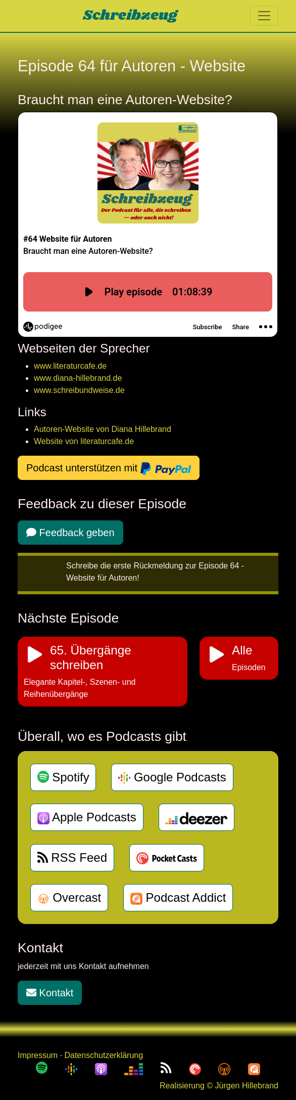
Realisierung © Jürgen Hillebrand (219, 1085)
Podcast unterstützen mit (108, 468)
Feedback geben (70, 532)
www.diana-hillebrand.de (78, 378)
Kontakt (49, 992)
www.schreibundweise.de (79, 390)
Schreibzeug (130, 15)
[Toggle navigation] (264, 16)
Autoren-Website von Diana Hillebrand (102, 429)
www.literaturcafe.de (70, 366)
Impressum (38, 1055)
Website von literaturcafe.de (84, 441)
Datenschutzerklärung (103, 1055)
